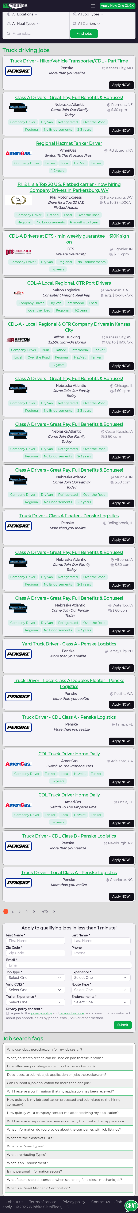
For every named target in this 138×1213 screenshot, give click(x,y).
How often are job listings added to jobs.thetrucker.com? (51, 1066)
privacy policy (41, 1013)
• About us (14, 1202)
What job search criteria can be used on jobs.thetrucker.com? (55, 1058)
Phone (77, 948)
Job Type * (14, 972)
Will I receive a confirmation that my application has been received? (60, 1091)
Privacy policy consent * (24, 1009)
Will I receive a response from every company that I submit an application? (65, 1121)
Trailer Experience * (21, 997)
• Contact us (99, 1202)
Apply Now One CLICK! (117, 6)
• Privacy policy (73, 1202)
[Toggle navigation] (93, 5)
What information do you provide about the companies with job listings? (64, 1129)
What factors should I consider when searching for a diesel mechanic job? (64, 1180)
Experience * (81, 972)
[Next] (54, 911)
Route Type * (81, 984)
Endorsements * (84, 997)
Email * (11, 960)
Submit (122, 1025)
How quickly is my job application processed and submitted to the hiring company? (63, 1102)
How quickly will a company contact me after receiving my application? (63, 1113)
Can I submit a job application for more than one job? (49, 1083)
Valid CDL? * (15, 984)
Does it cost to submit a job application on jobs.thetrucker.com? (56, 1075)
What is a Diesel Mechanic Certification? (38, 1188)
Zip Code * (14, 948)
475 (45, 911)
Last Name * (81, 935)
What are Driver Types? (25, 1146)
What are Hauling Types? (27, 1155)
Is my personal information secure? (34, 1171)
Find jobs (84, 34)
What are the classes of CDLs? (30, 1138)
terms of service (72, 1013)
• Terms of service (41, 1202)
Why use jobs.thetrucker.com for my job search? (44, 1049)
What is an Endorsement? (27, 1163)
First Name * (15, 935)
